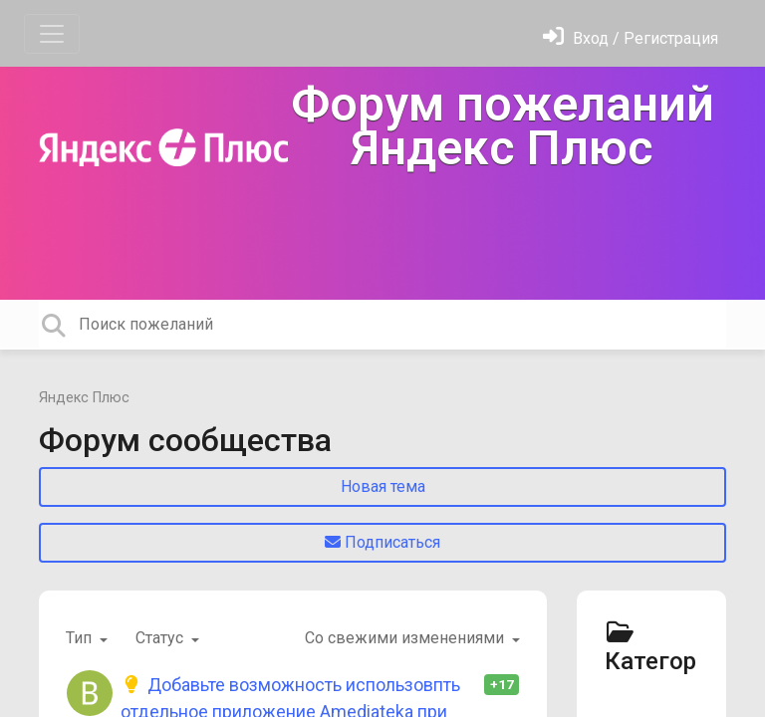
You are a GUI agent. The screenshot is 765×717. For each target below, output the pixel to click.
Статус (161, 637)
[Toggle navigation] (52, 34)
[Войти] (630, 38)
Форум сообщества (185, 440)
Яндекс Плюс (84, 397)
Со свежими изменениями (406, 637)
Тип (81, 637)
